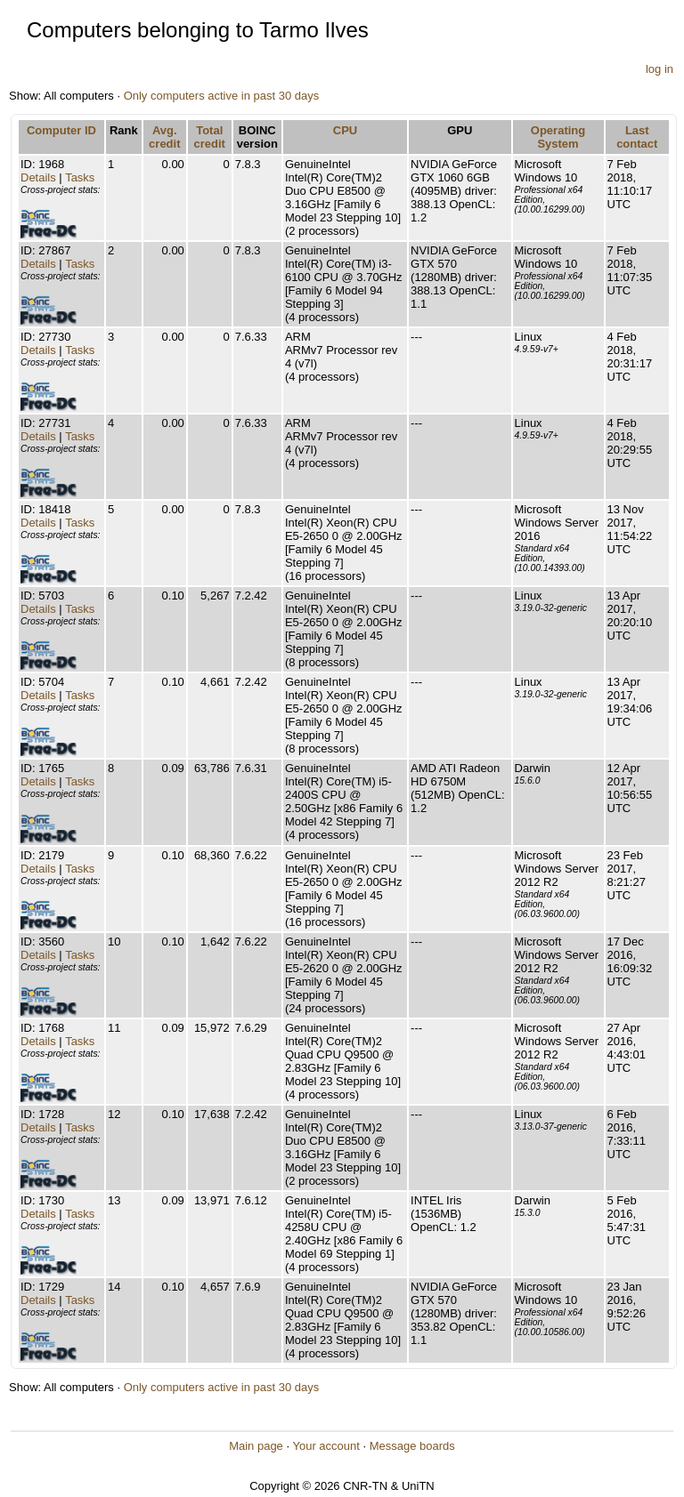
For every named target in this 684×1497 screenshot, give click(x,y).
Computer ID (61, 130)
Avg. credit (164, 137)
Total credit (209, 137)
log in (659, 69)
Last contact (636, 137)
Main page (256, 1446)
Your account (325, 1446)
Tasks (79, 177)
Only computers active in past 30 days (222, 95)
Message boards (412, 1446)
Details (38, 177)
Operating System (558, 137)
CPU (345, 130)
